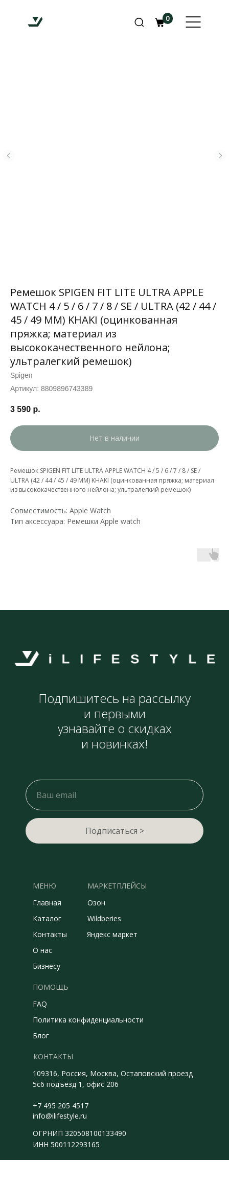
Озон (96, 902)
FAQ (40, 1004)
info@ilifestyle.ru (60, 1116)
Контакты (50, 934)
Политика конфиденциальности (88, 1020)
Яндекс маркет (112, 934)
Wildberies (104, 918)
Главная (47, 902)
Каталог (47, 918)
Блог (41, 1035)
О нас (42, 950)
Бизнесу (46, 966)
